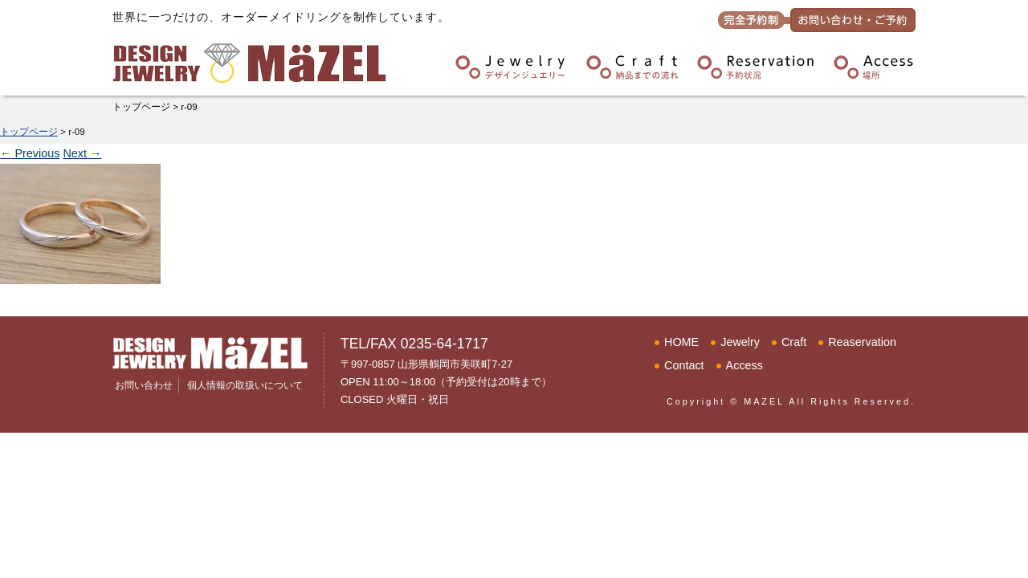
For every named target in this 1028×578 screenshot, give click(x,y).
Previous (29, 153)
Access (744, 365)
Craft (793, 342)
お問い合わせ (144, 385)
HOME (681, 342)
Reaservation (862, 342)
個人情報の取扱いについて (245, 385)
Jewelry (740, 342)
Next (82, 153)
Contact (684, 365)
